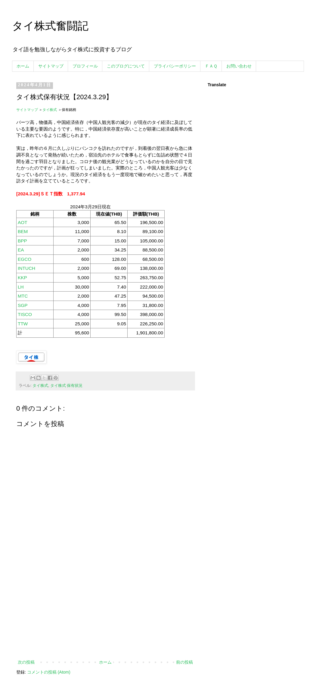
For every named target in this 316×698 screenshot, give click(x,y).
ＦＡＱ (211, 66)
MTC (23, 295)
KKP (22, 277)
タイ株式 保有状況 (66, 386)
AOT (22, 222)
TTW (23, 323)
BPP (22, 240)
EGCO (24, 259)
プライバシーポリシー (175, 66)
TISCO (25, 314)
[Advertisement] (105, 609)
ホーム (23, 66)
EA (21, 249)
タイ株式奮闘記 (50, 26)
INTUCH (26, 268)
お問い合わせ (239, 66)
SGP (23, 305)
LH (21, 286)
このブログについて (126, 66)
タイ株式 (49, 110)
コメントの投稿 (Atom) (48, 672)
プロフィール (85, 66)
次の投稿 (26, 662)
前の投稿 (184, 662)
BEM (23, 231)
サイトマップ (51, 66)
